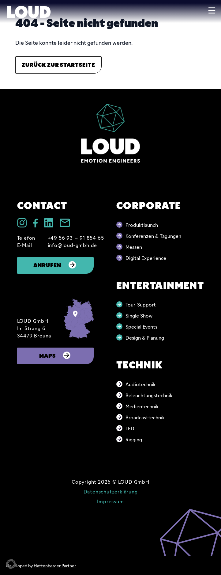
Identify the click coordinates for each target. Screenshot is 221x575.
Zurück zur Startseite (58, 64)
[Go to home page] (110, 133)
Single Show (138, 315)
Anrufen (55, 264)
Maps (55, 355)
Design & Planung (144, 337)
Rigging (133, 439)
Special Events (141, 326)
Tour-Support (140, 304)
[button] (11, 564)
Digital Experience (145, 257)
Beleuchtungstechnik (148, 395)
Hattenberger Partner (55, 565)
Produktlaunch (141, 224)
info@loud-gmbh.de (72, 245)
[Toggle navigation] (211, 10)
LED (129, 428)
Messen (133, 246)
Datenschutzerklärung (111, 491)
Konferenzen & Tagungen (153, 235)
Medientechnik (142, 406)
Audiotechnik (140, 384)
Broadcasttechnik (145, 417)
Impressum (110, 501)
